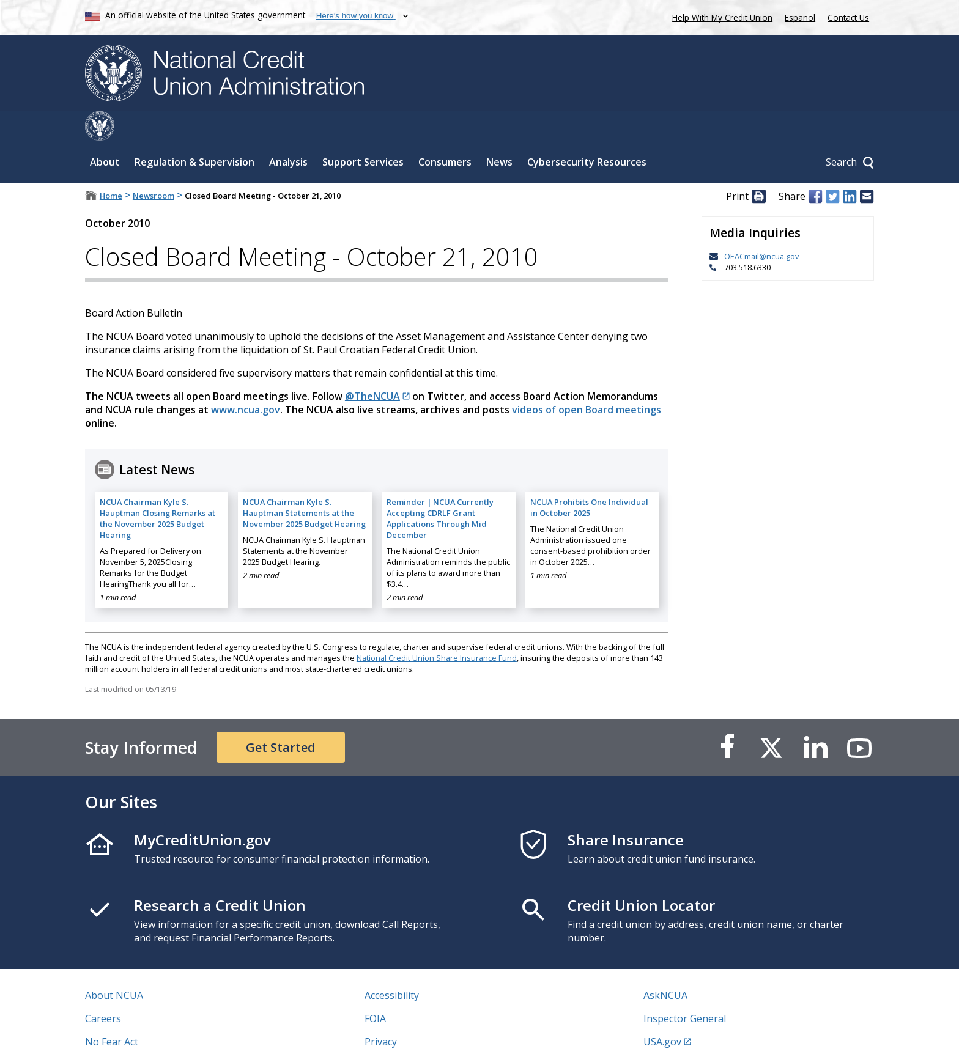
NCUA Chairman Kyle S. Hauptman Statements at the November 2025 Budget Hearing (304, 483)
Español (800, 17)
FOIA (375, 989)
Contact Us (848, 17)
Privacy (381, 1012)
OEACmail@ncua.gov (761, 226)
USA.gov (662, 1012)
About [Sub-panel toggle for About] (105, 132)
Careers (103, 989)
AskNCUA (665, 966)
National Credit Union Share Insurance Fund (437, 628)
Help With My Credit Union (719, 16)
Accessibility (392, 966)
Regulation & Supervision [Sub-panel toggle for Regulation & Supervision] (194, 132)
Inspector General (684, 989)
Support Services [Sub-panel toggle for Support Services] (363, 132)
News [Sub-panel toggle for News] (499, 132)
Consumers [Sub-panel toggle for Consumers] (445, 132)
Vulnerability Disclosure (139, 1035)
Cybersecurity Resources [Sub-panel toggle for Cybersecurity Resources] (586, 132)
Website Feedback (406, 1035)
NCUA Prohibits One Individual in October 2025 (589, 478)
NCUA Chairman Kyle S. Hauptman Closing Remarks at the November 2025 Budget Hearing (157, 489)
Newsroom (153, 166)
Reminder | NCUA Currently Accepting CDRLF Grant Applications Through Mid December (440, 489)
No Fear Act (111, 1012)
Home (111, 166)
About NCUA (114, 966)
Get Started (281, 718)
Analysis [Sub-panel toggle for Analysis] (288, 132)
